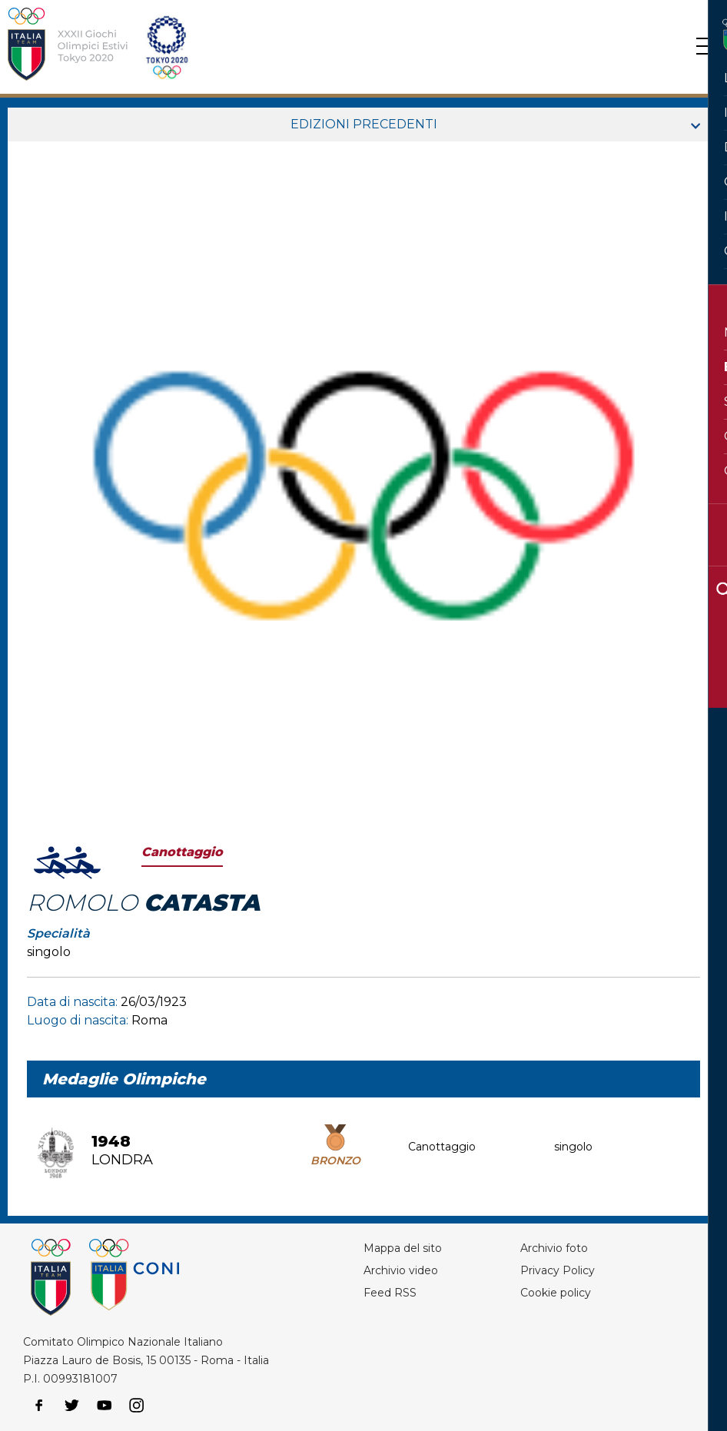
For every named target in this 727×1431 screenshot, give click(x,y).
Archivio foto (554, 1248)
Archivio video (401, 1270)
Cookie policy (555, 1293)
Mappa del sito (403, 1248)
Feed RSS (390, 1293)
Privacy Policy (557, 1270)
